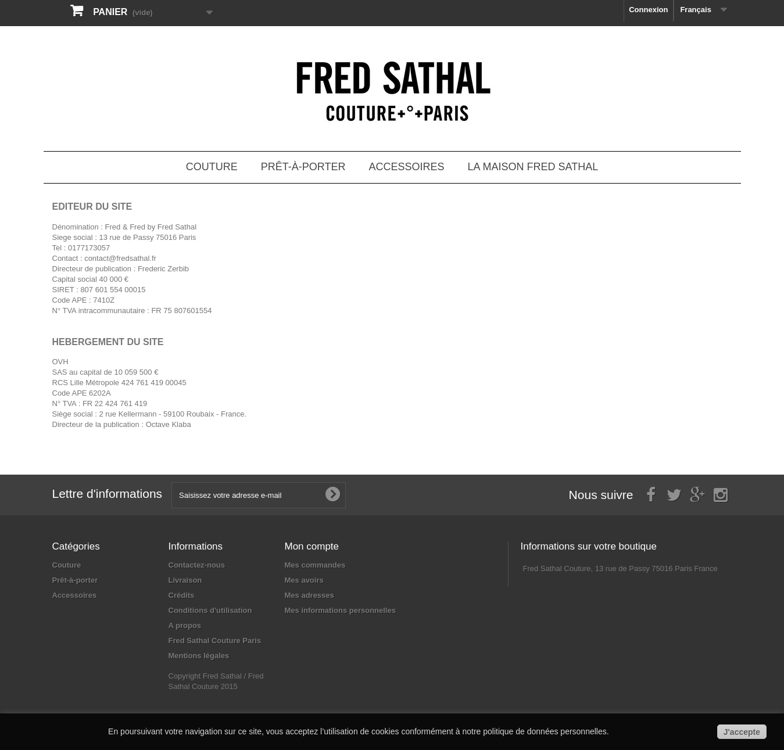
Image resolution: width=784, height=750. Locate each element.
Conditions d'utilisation (210, 610)
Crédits (182, 595)
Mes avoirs (304, 580)
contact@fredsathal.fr (120, 258)
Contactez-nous (197, 565)
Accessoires (406, 167)
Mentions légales (199, 655)
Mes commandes (315, 565)
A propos (185, 625)
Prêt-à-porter (303, 167)
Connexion (648, 9)
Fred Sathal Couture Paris (215, 640)
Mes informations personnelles (340, 610)
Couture (212, 167)
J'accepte (742, 732)
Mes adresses (309, 595)
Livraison (185, 580)
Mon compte (312, 546)
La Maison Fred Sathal (533, 167)
